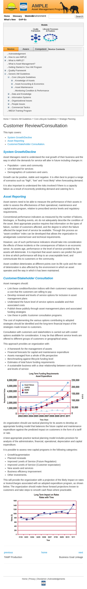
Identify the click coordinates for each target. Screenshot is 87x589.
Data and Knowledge (21, 94)
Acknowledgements (56, 579)
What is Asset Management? (21, 64)
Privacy (32, 579)
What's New (10, 19)
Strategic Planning (67, 119)
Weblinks (29, 16)
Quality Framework (35, 30)
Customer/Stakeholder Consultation (28, 278)
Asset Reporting (16, 140)
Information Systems (21, 97)
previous (8, 552)
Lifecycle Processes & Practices (50, 30)
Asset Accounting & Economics (29, 84)
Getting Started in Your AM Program (25, 67)
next (81, 552)
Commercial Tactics (21, 107)
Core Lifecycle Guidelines (24, 77)
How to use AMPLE (17, 57)
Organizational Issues (22, 101)
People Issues (18, 104)
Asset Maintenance (24, 87)
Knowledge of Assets (25, 81)
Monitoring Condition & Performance (32, 91)
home (44, 552)
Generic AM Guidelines (19, 74)
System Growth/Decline (20, 137)
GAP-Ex (22, 19)
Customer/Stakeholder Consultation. (26, 144)
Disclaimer (41, 579)
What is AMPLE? (16, 61)
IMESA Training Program (20, 111)
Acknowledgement (17, 54)
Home (7, 16)
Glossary (17, 16)
